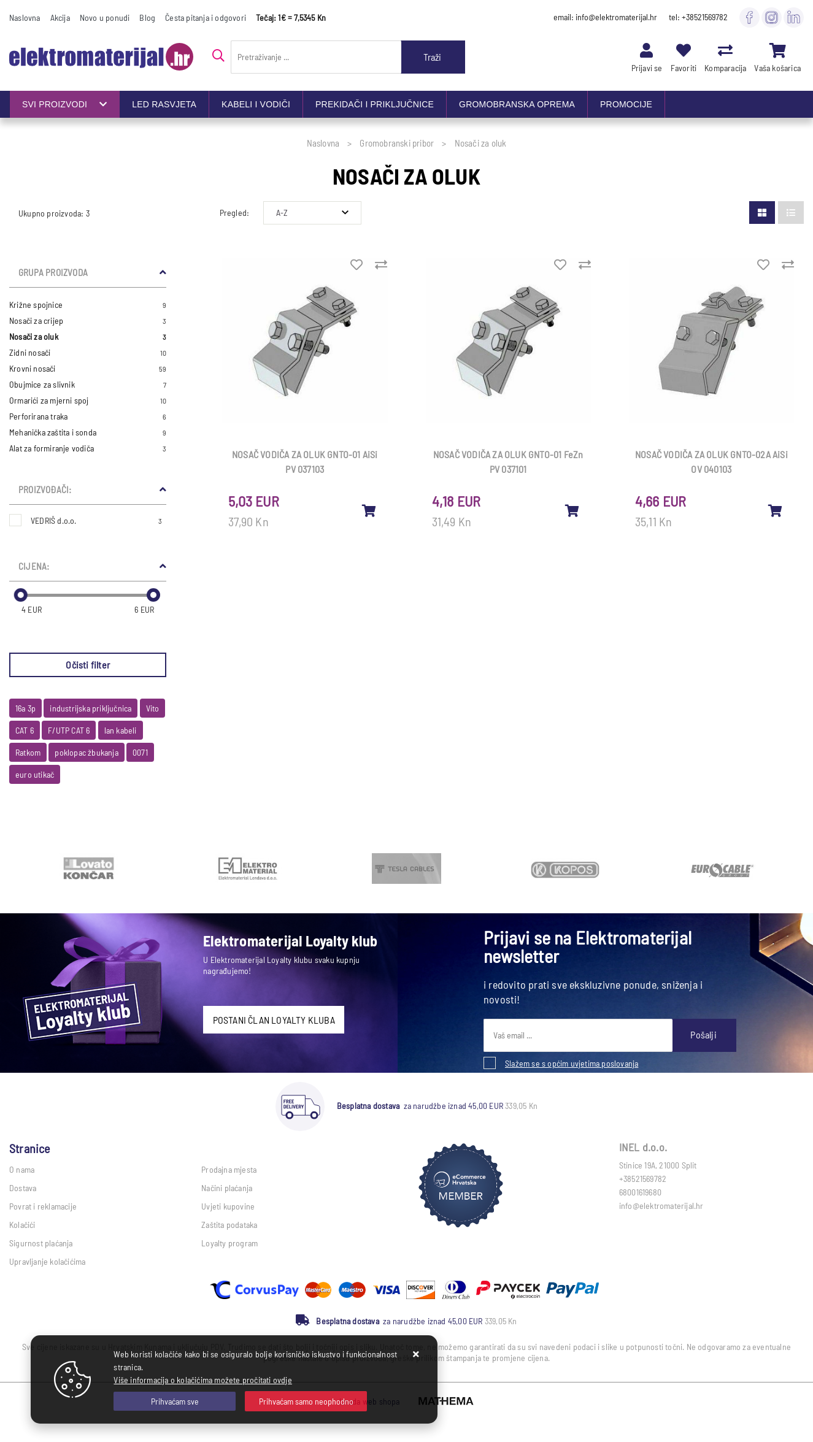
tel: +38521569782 (698, 17)
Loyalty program (229, 1243)
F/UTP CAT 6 (69, 730)
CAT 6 (24, 730)
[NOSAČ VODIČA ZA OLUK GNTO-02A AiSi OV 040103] (775, 510)
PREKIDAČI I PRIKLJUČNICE (374, 104)
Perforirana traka (87, 416)
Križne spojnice (87, 305)
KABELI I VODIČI (256, 104)
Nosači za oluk (87, 337)
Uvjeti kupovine (228, 1206)
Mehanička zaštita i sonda (87, 432)
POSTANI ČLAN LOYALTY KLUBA (274, 1020)
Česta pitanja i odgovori (205, 17)
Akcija (60, 17)
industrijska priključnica (90, 708)
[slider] (21, 595)
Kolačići (22, 1224)
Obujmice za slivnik (87, 385)
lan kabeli (120, 730)
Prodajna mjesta (228, 1169)
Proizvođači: (44, 489)
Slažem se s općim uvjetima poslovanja (571, 1063)
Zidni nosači (87, 353)
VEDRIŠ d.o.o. (96, 520)
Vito (153, 708)
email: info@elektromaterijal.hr (605, 17)
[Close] (175, 1401)
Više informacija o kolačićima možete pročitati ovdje (202, 1380)
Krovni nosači (87, 369)
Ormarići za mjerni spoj (87, 400)
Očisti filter (88, 664)
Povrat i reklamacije (43, 1206)
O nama (21, 1169)
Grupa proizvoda (53, 272)
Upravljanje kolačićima (47, 1261)
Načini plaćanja (226, 1188)
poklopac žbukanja (86, 752)
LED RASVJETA (164, 104)
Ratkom (27, 752)
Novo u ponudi (105, 17)
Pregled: (235, 212)
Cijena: (33, 566)
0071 (140, 752)
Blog (147, 17)
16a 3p (25, 708)
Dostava (22, 1188)
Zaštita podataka (229, 1224)
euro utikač (34, 774)
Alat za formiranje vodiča (87, 448)
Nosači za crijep (87, 321)
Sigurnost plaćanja (41, 1243)
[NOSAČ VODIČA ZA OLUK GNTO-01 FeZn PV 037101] (572, 510)
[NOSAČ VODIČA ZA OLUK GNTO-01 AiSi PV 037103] (369, 510)
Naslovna (24, 17)
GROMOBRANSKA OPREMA (517, 104)
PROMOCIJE (626, 104)
